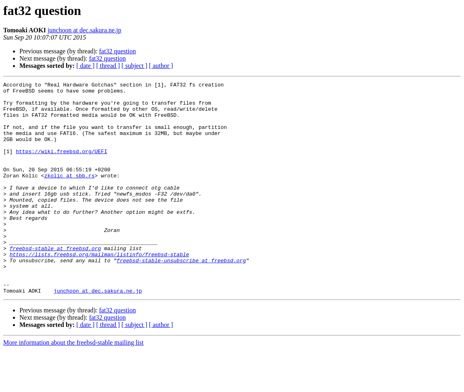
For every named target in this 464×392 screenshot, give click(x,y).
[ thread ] (108, 65)
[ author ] (161, 65)
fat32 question (117, 51)
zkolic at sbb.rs (69, 194)
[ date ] (85, 65)
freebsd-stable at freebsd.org (55, 282)
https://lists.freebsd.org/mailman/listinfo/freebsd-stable (99, 289)
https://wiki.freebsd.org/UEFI (61, 165)
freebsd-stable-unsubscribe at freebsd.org (181, 296)
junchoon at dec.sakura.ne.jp (85, 30)
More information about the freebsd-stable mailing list (73, 384)
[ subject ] (134, 65)
